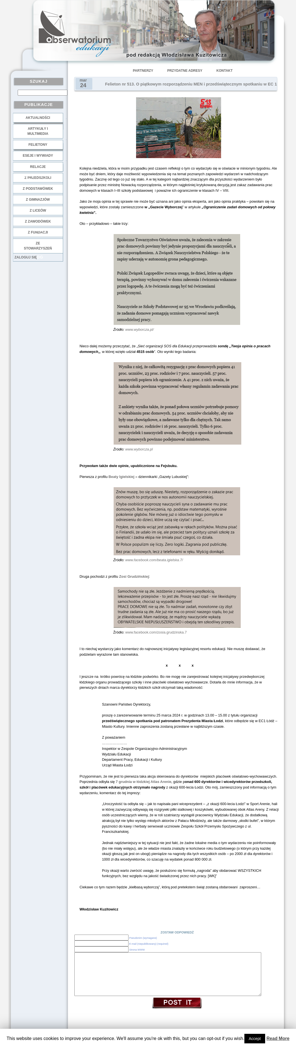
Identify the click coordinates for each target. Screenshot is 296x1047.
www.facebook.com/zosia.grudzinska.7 (156, 632)
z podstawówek (38, 189)
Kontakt (224, 71)
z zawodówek (38, 221)
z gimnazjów (38, 200)
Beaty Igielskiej (121, 477)
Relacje (38, 167)
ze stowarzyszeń (38, 245)
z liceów (38, 210)
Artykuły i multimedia (37, 131)
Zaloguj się (26, 257)
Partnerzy (143, 71)
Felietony (37, 145)
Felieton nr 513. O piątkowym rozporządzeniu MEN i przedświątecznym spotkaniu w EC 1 (191, 84)
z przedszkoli (37, 178)
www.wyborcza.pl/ (139, 329)
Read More (278, 1038)
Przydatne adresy (184, 71)
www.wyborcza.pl (139, 449)
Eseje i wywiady (38, 156)
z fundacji (38, 232)
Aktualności (38, 118)
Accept (255, 1038)
